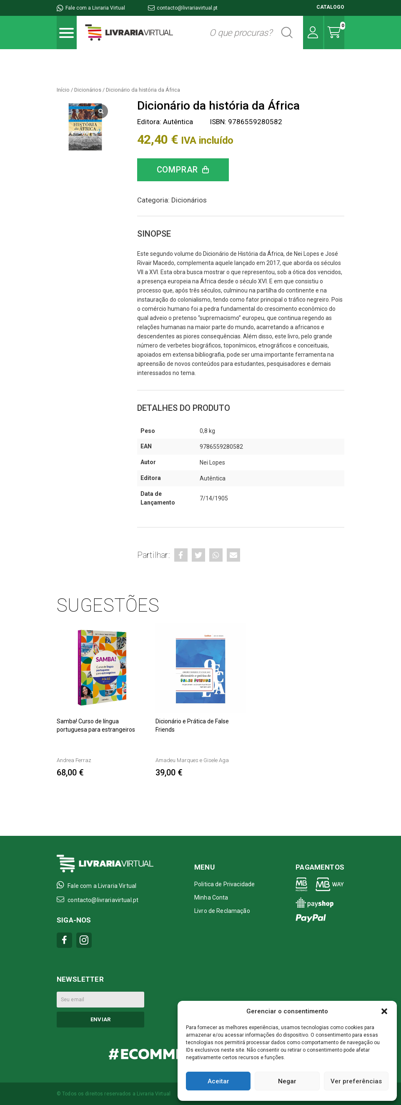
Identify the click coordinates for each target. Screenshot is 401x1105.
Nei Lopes (212, 462)
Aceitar (218, 1081)
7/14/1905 (214, 498)
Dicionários (87, 90)
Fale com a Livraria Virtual (91, 8)
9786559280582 (221, 446)
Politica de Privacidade (224, 884)
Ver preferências (356, 1081)
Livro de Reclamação (222, 911)
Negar (287, 1081)
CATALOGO (330, 7)
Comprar (177, 170)
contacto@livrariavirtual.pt (183, 8)
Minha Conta (211, 897)
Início (63, 90)
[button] (384, 1011)
